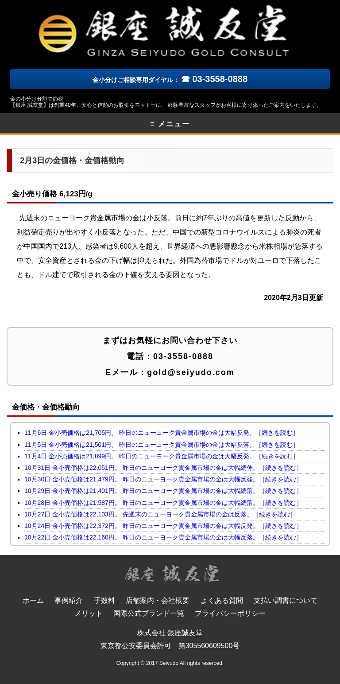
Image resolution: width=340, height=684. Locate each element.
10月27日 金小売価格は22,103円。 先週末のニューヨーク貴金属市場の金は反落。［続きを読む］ (160, 514)
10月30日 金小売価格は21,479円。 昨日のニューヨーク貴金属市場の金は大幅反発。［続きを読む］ (163, 479)
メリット (88, 613)
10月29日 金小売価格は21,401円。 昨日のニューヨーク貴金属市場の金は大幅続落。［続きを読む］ (163, 490)
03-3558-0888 (183, 356)
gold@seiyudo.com (191, 372)
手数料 (104, 600)
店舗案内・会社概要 (157, 600)
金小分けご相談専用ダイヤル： (170, 79)
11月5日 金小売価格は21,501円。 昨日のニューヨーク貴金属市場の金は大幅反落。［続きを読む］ (161, 444)
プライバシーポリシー (230, 613)
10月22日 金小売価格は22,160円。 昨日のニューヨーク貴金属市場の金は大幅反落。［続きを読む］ (163, 537)
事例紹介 (68, 600)
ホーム (33, 600)
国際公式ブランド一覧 (148, 613)
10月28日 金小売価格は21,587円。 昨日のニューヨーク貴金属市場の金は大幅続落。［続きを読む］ (163, 502)
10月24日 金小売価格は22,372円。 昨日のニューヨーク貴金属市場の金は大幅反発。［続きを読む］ (163, 525)
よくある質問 (222, 600)
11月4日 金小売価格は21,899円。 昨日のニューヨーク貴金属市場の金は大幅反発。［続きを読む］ (161, 456)
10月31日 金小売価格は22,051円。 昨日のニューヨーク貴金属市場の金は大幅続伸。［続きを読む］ (163, 467)
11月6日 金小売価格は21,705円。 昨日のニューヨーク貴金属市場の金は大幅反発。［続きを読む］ (161, 432)
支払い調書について (285, 600)
